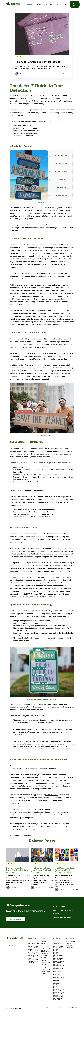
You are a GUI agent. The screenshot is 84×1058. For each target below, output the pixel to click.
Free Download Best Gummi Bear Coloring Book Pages (33, 961)
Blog (66, 4)
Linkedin (60, 1007)
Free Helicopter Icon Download (58, 951)
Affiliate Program (70, 947)
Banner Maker (44, 941)
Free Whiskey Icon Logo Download (57, 984)
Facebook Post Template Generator (45, 951)
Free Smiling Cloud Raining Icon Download (58, 960)
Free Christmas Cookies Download (58, 975)
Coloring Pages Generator (44, 974)
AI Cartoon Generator (46, 969)
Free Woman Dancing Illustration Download (58, 957)
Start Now (74, 4)
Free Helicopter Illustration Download (58, 954)
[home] (13, 4)
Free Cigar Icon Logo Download (58, 987)
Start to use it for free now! (20, 835)
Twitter (47, 1007)
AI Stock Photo (44, 960)
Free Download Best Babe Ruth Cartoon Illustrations (33, 957)
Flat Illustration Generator (44, 958)
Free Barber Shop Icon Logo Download (58, 999)
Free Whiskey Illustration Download (58, 981)
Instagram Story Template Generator (45, 947)
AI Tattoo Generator (45, 971)
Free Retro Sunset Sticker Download (57, 942)
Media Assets (69, 945)
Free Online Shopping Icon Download (58, 990)
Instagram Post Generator (44, 944)
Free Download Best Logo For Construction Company (33, 943)
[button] (29, 4)
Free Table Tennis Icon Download (59, 948)
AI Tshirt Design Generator (44, 965)
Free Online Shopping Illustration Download (58, 993)
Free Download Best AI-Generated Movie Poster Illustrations (33, 952)
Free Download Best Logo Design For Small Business (33, 948)
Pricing (59, 4)
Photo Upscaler (44, 953)
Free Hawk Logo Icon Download (58, 966)
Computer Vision (51, 795)
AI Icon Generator (45, 955)
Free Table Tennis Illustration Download (58, 945)
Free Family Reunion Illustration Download (58, 996)
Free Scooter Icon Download (57, 963)
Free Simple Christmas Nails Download (58, 978)
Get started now (15, 919)
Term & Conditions (70, 941)
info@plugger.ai (11, 945)
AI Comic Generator (45, 967)
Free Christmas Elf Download (57, 972)
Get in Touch (69, 943)
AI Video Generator (72, 1007)
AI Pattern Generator (45, 977)
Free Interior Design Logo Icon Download (58, 969)
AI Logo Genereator (45, 962)
